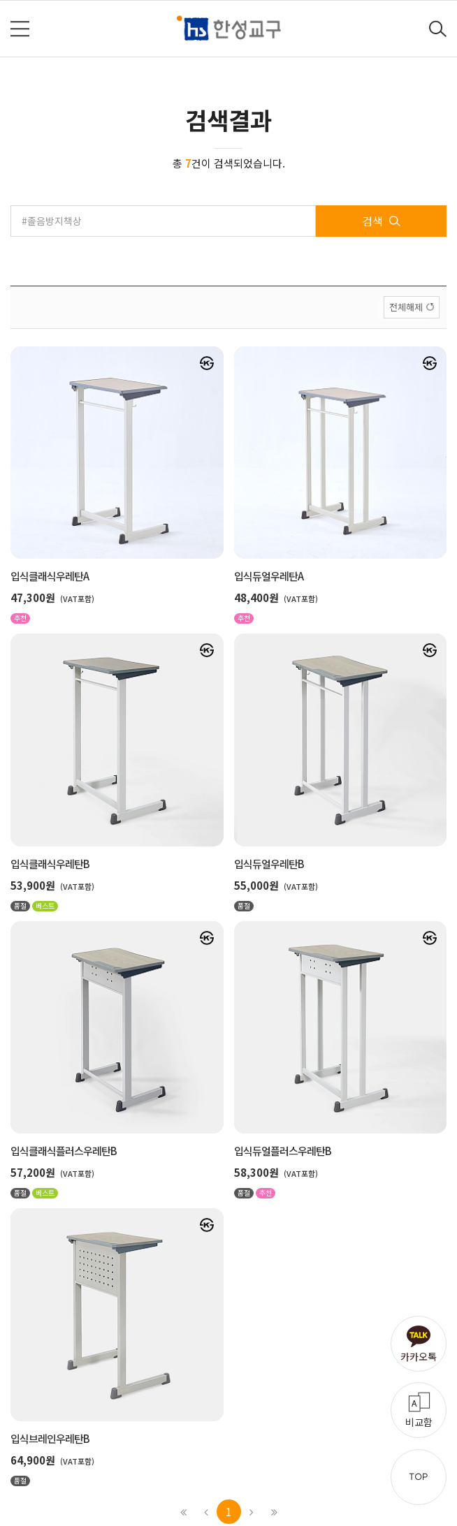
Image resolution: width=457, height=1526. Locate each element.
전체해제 (406, 307)
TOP (418, 1477)
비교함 (419, 1422)
